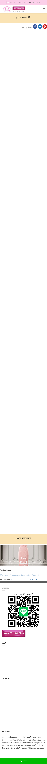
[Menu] (44, 9)
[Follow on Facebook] (33, 2)
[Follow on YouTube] (39, 2)
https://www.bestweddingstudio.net (23, 580)
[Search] (8, 2)
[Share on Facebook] (35, 26)
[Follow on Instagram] (35, 2)
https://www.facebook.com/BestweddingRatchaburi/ (19, 575)
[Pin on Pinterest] (45, 26)
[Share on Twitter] (40, 26)
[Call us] (37, 2)
